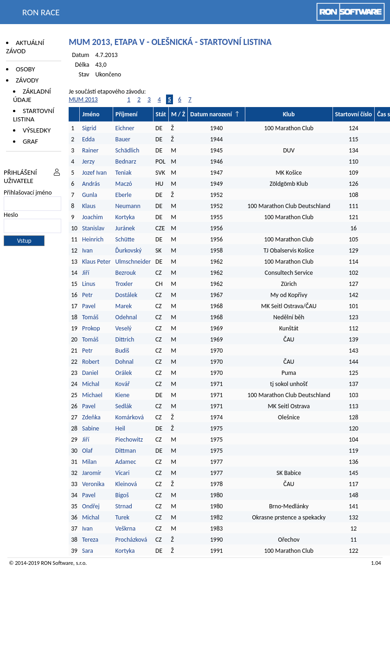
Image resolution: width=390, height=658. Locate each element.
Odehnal (126, 317)
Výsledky (37, 130)
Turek (122, 517)
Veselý (123, 328)
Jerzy (88, 161)
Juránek (125, 228)
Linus (88, 284)
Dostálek (126, 295)
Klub (288, 114)
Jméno (90, 114)
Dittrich (124, 339)
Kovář (122, 384)
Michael (92, 395)
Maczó (123, 184)
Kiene (123, 395)
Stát (161, 114)
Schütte (125, 239)
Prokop (91, 328)
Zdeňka (91, 417)
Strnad (123, 506)
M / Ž (178, 114)
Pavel (89, 306)
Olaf (87, 451)
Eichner (124, 128)
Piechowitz (129, 439)
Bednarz (125, 161)
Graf (30, 141)
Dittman (125, 451)
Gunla (89, 195)
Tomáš (90, 317)
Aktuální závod (25, 46)
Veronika (93, 484)
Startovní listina (33, 115)
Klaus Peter (96, 262)
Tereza (90, 540)
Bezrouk (125, 273)
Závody (27, 80)
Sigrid (89, 128)
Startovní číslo (353, 114)
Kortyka (125, 217)
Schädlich (127, 150)
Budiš (122, 350)
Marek (123, 306)
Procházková (131, 540)
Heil (120, 428)
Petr (87, 295)
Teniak (123, 173)
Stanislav (93, 228)
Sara (87, 551)
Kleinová (126, 484)
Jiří (85, 273)
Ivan (87, 250)
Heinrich (92, 239)
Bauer (123, 139)
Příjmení (126, 114)
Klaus (89, 206)
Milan (89, 462)
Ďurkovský (128, 250)
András (91, 184)
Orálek (123, 373)
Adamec (125, 462)
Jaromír (91, 473)
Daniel (90, 373)
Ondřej (91, 506)
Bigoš (122, 495)
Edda (88, 139)
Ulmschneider (133, 262)
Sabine (90, 428)
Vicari (122, 473)
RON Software (57, 562)
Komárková (129, 417)
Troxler (124, 284)
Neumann (128, 206)
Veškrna (125, 528)
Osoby (25, 69)
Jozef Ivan (94, 173)
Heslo (11, 215)
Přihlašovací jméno (28, 192)
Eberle (123, 195)
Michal (90, 384)
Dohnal (124, 362)
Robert (90, 362)
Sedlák (123, 406)
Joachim (92, 217)
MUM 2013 (83, 99)
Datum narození (211, 114)
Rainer (90, 150)
